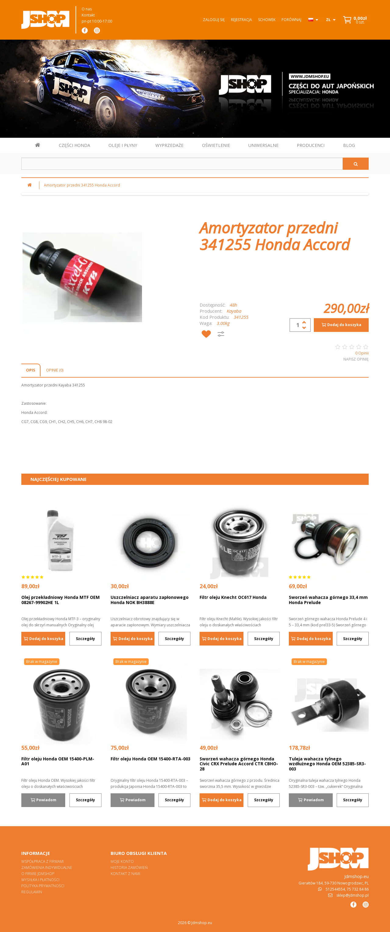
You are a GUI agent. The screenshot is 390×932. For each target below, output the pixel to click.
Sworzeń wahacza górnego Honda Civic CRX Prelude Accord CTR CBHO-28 (239, 764)
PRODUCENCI (310, 145)
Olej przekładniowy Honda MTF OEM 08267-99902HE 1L (60, 599)
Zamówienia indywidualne (46, 867)
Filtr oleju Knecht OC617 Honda (233, 597)
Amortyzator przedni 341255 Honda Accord (82, 185)
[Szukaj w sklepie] (182, 164)
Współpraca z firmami (42, 861)
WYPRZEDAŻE (169, 145)
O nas (87, 9)
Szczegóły (85, 638)
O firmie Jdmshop (37, 873)
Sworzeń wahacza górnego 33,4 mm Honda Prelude (328, 599)
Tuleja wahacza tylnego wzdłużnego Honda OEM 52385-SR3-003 (327, 764)
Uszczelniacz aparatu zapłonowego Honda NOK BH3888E (150, 599)
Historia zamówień (129, 867)
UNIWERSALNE (263, 145)
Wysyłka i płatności (40, 879)
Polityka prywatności (42, 885)
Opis (30, 370)
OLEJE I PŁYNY (122, 145)
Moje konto (122, 861)
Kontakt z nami (125, 873)
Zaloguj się (214, 19)
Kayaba (234, 311)
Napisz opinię (356, 359)
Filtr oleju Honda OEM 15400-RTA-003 (150, 759)
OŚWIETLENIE (216, 145)
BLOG (349, 145)
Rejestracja (241, 19)
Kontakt (88, 15)
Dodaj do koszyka (341, 325)
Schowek (266, 19)
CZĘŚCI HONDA (74, 145)
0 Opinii (362, 353)
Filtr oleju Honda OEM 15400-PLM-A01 (57, 761)
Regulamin (31, 892)
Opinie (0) (54, 370)
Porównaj (291, 19)
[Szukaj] (356, 164)
